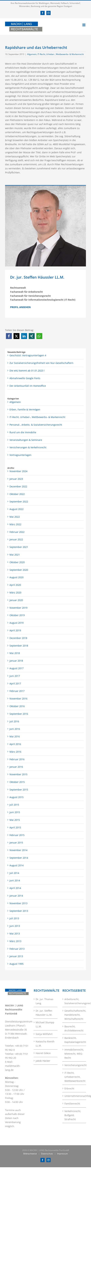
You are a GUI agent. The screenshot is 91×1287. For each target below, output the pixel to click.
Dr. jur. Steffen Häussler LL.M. (44, 1012)
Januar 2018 (16, 660)
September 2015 (18, 789)
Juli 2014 (14, 873)
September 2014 (18, 857)
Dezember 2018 (18, 638)
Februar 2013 (17, 948)
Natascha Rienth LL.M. (45, 1043)
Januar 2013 (16, 956)
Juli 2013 (14, 918)
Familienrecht (72, 1103)
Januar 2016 (16, 766)
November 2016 (18, 698)
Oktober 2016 (17, 706)
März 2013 (15, 941)
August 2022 (16, 509)
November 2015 (18, 774)
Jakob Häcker (43, 1060)
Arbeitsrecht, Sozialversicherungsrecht (74, 1001)
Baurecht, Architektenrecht (73, 1028)
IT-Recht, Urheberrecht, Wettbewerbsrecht (74, 1076)
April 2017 (15, 683)
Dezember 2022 (18, 486)
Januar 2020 (16, 600)
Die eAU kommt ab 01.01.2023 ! (27, 370)
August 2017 (16, 668)
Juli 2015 (14, 804)
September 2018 (18, 645)
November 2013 (18, 903)
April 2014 (15, 888)
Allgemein (32, 54)
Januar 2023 (16, 478)
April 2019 (15, 630)
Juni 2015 (14, 812)
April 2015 (15, 827)
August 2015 (16, 797)
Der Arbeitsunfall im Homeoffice (27, 385)
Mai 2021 (14, 554)
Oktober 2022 (17, 494)
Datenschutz (47, 1153)
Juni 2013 (14, 926)
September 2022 (18, 501)
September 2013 (18, 910)
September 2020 (18, 569)
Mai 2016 (14, 736)
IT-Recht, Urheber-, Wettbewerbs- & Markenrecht (61, 54)
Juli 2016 (14, 721)
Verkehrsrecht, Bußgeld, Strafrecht (72, 1115)
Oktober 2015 (17, 782)
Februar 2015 (17, 835)
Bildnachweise (30, 1153)
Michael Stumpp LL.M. (45, 1024)
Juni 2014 (14, 880)
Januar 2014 (16, 895)
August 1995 (16, 963)
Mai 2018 (14, 653)
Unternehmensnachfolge (74, 1096)
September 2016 (18, 713)
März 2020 (15, 592)
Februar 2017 (17, 691)
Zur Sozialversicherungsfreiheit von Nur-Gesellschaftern (41, 363)
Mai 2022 (14, 516)
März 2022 (15, 524)
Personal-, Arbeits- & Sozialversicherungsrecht (35, 424)
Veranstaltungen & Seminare (25, 440)
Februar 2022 (17, 532)
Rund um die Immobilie (22, 432)
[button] (9, 336)
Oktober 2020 (17, 562)
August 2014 (16, 865)
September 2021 (18, 547)
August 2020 (16, 577)
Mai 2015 (14, 819)
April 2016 (15, 744)
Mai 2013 (14, 933)
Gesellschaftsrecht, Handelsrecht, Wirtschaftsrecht (74, 1014)
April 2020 (15, 584)
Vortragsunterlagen (20, 455)
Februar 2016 (17, 759)
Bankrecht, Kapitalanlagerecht (74, 1040)
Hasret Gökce (43, 1053)
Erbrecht (69, 1088)
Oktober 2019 (17, 615)
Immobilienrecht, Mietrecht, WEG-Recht (74, 1053)
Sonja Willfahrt (44, 1034)
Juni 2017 (14, 676)
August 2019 (16, 622)
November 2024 (18, 471)
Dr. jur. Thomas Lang (44, 1001)
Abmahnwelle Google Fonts (24, 378)
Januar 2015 (16, 842)
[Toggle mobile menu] (84, 25)
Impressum (62, 1153)
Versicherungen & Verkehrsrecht (27, 447)
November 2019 (18, 607)
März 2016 (15, 751)
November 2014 (18, 850)
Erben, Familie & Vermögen (24, 409)
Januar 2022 (16, 539)
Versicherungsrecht (74, 1065)
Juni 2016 (14, 728)
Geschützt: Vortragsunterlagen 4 (27, 355)
